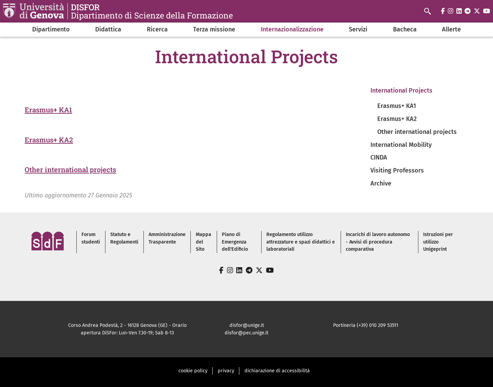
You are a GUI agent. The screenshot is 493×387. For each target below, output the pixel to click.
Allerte (451, 29)
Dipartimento (51, 29)
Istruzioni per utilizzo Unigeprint (438, 242)
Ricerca (157, 29)
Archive (380, 183)
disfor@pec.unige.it (246, 333)
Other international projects (70, 169)
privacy (226, 371)
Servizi (358, 29)
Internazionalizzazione (292, 29)
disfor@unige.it (246, 325)
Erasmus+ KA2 (49, 139)
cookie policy (192, 371)
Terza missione (214, 29)
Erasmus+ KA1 (48, 109)
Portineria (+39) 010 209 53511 (365, 325)
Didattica (108, 29)
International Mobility (401, 145)
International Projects (401, 90)
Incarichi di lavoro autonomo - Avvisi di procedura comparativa (378, 242)
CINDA (378, 157)
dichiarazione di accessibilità (277, 371)
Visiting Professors (397, 170)
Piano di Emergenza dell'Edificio (235, 242)
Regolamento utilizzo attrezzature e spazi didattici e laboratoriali (300, 242)
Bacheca (405, 29)
